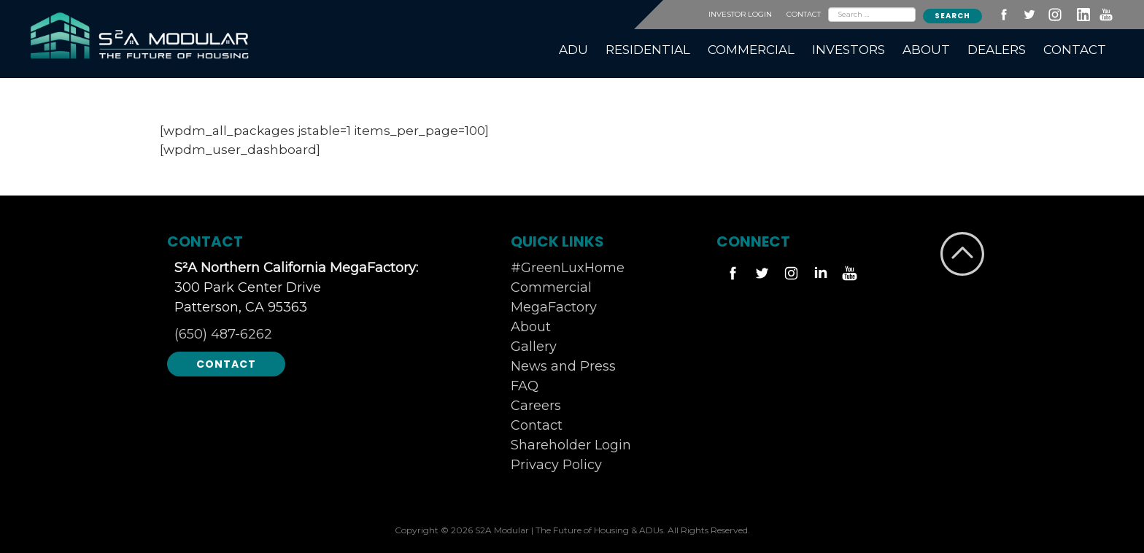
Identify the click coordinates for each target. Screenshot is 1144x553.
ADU (573, 49)
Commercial (551, 287)
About (531, 327)
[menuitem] (573, 49)
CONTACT (803, 14)
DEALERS (996, 49)
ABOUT (926, 49)
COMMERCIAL (751, 49)
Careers (536, 406)
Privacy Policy (556, 465)
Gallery (534, 347)
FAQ (524, 386)
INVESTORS (848, 49)
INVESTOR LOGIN (740, 14)
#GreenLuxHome (568, 268)
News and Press (563, 366)
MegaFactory (554, 307)
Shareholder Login (571, 445)
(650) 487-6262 (223, 334)
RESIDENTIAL (648, 49)
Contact (226, 364)
